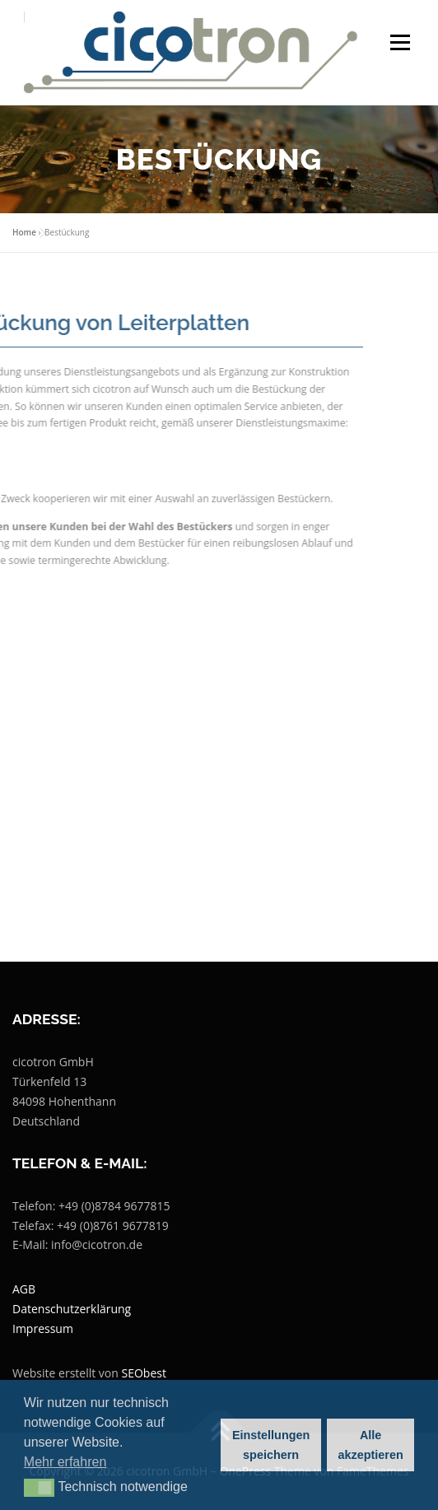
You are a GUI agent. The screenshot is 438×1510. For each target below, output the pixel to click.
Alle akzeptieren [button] (370, 1444)
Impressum (42, 1328)
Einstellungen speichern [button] (271, 1444)
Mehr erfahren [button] (65, 1462)
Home (24, 232)
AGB (23, 1289)
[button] (39, 1488)
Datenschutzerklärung (71, 1309)
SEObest (144, 1373)
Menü (398, 42)
